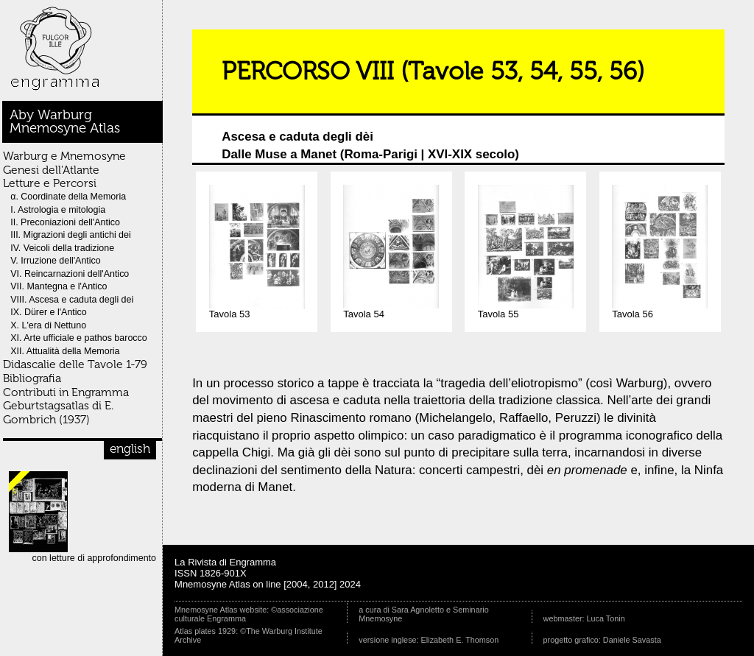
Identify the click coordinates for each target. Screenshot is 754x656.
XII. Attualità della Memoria (64, 351)
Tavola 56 (660, 310)
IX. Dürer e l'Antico (48, 312)
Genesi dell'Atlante (51, 170)
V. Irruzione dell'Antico (55, 260)
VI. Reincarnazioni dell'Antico (69, 274)
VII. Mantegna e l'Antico (58, 286)
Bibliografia (32, 378)
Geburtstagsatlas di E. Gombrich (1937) (58, 412)
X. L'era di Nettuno (48, 325)
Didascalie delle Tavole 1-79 (75, 364)
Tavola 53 (257, 310)
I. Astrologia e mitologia (57, 210)
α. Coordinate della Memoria (68, 196)
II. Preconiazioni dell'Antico (65, 222)
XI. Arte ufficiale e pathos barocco (78, 338)
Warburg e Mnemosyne (64, 156)
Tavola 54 (391, 310)
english (130, 448)
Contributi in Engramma (66, 392)
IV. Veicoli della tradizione (62, 248)
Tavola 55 (526, 310)
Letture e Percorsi (49, 183)
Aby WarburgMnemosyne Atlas (65, 121)
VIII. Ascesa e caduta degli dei (71, 300)
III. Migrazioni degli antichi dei (70, 235)
